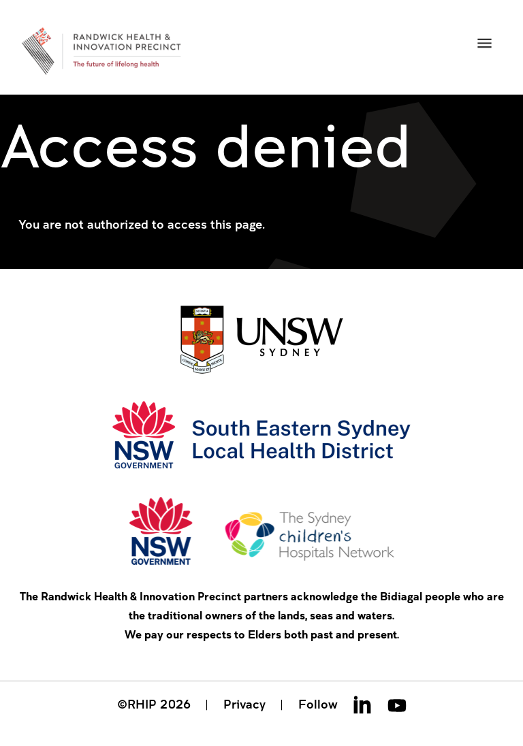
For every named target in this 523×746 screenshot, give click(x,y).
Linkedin (362, 704)
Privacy (244, 703)
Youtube (397, 704)
